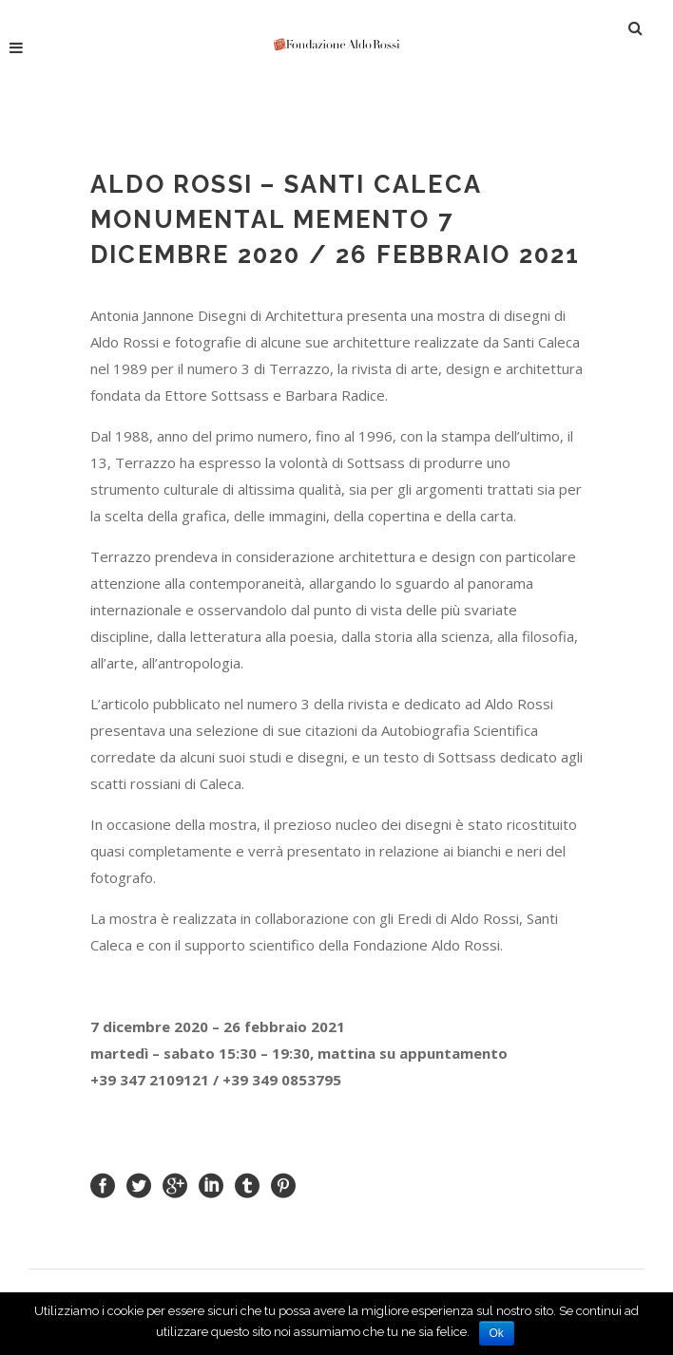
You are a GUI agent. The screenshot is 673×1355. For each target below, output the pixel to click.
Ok (497, 1333)
